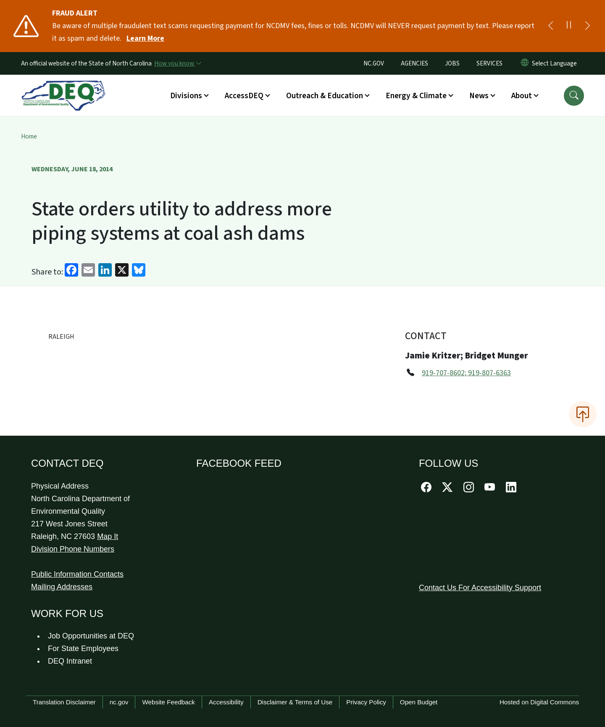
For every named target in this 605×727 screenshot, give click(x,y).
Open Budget (419, 702)
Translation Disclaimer (64, 702)
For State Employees (83, 648)
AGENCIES (414, 63)
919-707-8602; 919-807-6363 (466, 373)
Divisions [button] (186, 96)
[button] (574, 96)
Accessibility (226, 702)
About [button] (521, 96)
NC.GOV (373, 63)
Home (29, 136)
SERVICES (489, 63)
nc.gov (119, 702)
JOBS (452, 63)
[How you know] (177, 63)
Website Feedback (168, 702)
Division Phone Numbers (72, 549)
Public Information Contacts (77, 574)
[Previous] (550, 26)
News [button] (479, 96)
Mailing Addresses (61, 587)
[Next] (587, 26)
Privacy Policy (366, 702)
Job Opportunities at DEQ (91, 636)
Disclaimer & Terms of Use (295, 702)
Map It (107, 536)
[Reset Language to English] (525, 63)
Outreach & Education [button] (324, 96)
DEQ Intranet (70, 661)
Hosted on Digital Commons (539, 702)
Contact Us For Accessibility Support (480, 587)
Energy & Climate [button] (416, 96)
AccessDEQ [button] (244, 96)
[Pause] (569, 26)
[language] (556, 63)
